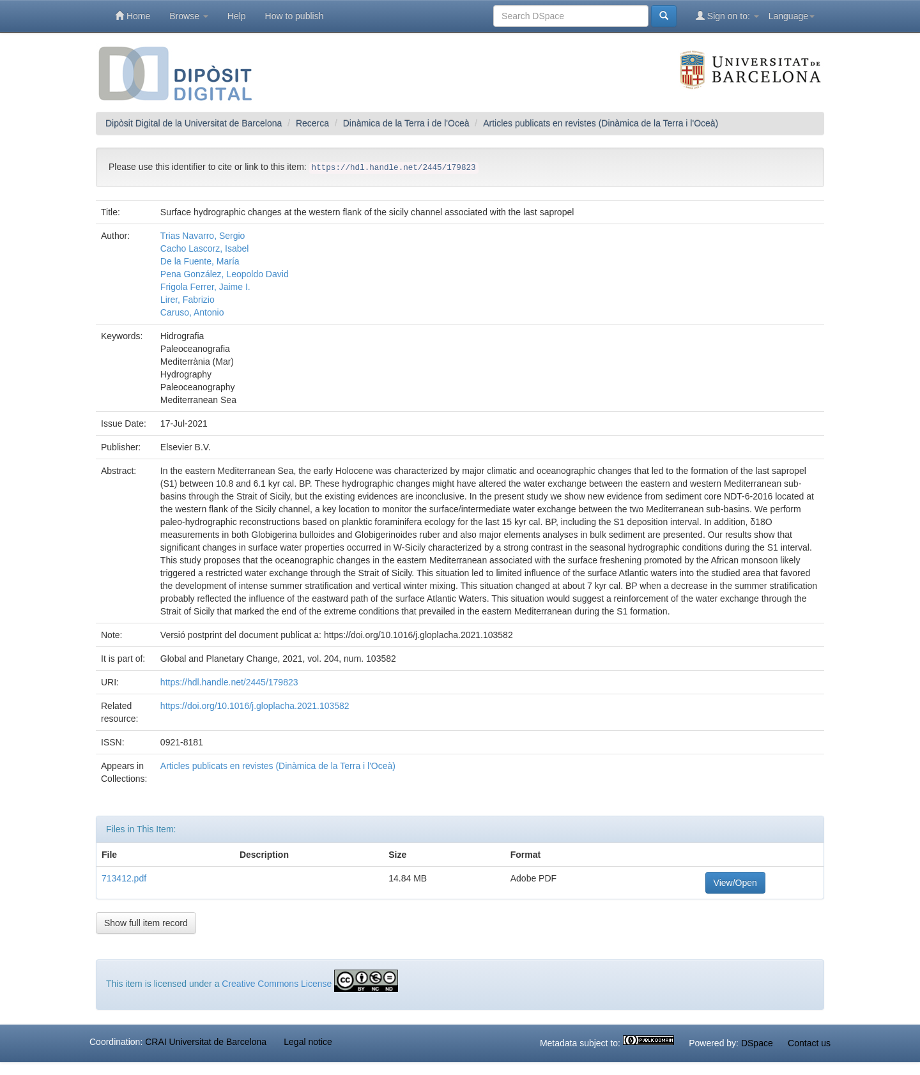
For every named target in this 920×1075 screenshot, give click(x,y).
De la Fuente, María (200, 261)
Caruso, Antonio (192, 312)
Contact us (809, 1043)
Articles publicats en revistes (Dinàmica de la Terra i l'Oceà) (600, 123)
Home (132, 15)
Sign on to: (727, 15)
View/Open (735, 883)
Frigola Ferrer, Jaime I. (205, 287)
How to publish (294, 16)
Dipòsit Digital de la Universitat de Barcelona (193, 123)
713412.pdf (124, 878)
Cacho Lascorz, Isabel (204, 248)
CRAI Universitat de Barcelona (205, 1042)
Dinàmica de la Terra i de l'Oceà (406, 123)
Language (792, 16)
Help (236, 16)
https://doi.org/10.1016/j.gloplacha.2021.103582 (254, 706)
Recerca (312, 123)
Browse (188, 16)
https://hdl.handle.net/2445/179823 (229, 682)
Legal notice (308, 1042)
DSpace (757, 1043)
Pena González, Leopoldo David (224, 274)
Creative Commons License (277, 984)
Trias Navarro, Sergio (202, 236)
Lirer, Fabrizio (187, 299)
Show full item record (146, 923)
